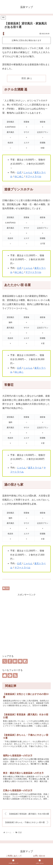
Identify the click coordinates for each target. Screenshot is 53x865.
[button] (25, 661)
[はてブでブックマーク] (15, 661)
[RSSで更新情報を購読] (15, 675)
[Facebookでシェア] (9, 661)
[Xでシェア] (4, 661)
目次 (23, 78)
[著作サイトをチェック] (4, 675)
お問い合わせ (39, 856)
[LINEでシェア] (20, 661)
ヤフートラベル (33, 176)
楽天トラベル (35, 467)
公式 (19, 172)
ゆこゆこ (19, 176)
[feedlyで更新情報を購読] (9, 675)
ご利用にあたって (14, 856)
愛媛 (6, 588)
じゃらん (28, 172)
